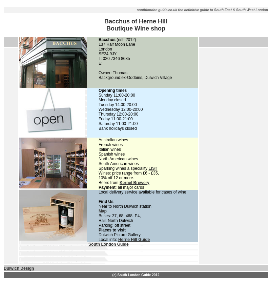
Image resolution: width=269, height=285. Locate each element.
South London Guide (108, 244)
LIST (152, 168)
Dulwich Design (19, 268)
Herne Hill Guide (134, 239)
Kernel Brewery (134, 182)
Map (103, 211)
